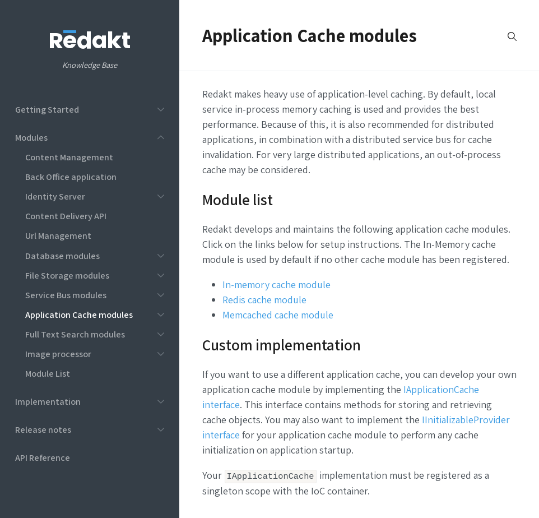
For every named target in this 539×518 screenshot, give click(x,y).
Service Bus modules (65, 295)
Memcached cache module (277, 314)
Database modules (62, 255)
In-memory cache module (276, 284)
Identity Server (55, 196)
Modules (31, 137)
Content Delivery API (65, 216)
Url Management (58, 235)
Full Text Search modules (75, 334)
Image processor (58, 354)
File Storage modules (67, 275)
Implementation (48, 401)
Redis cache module (264, 299)
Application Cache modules (79, 314)
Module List (47, 373)
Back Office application (71, 176)
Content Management (69, 157)
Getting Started (47, 109)
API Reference (42, 457)
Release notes (43, 429)
